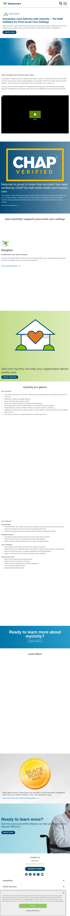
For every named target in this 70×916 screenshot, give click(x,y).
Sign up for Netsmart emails (33, 864)
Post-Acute (7, 893)
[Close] (64, 898)
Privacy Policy (28, 904)
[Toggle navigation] (65, 3)
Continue (33, 911)
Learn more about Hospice (9, 266)
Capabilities (8, 881)
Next (44, 308)
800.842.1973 (35, 861)
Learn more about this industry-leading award (19, 798)
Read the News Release (8, 205)
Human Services (10, 887)
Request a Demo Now (9, 377)
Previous (24, 308)
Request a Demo (9, 32)
